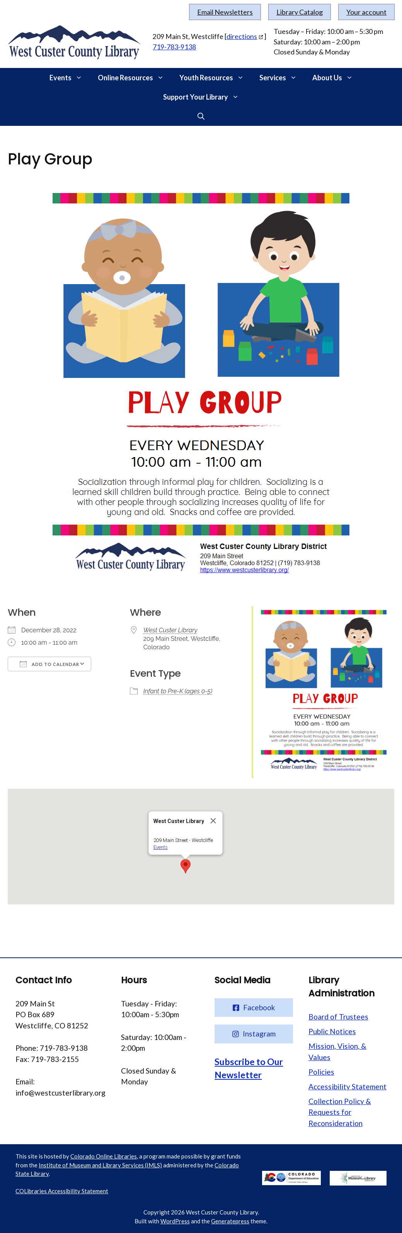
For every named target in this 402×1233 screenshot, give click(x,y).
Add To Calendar (49, 664)
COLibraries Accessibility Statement (61, 1190)
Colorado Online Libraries (103, 1156)
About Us (336, 77)
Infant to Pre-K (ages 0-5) (178, 691)
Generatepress (230, 1221)
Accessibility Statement (347, 1086)
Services (282, 77)
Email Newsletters (225, 12)
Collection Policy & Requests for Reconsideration (339, 1112)
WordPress (175, 1221)
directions (242, 36)
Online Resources (135, 77)
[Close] (213, 820)
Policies (321, 1071)
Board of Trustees (338, 1016)
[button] (81, 77)
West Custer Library (170, 630)
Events (69, 77)
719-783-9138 (174, 47)
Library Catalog (299, 12)
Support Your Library (205, 97)
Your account (366, 12)
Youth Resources (215, 77)
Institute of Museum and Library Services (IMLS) (100, 1165)
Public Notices (332, 1031)
